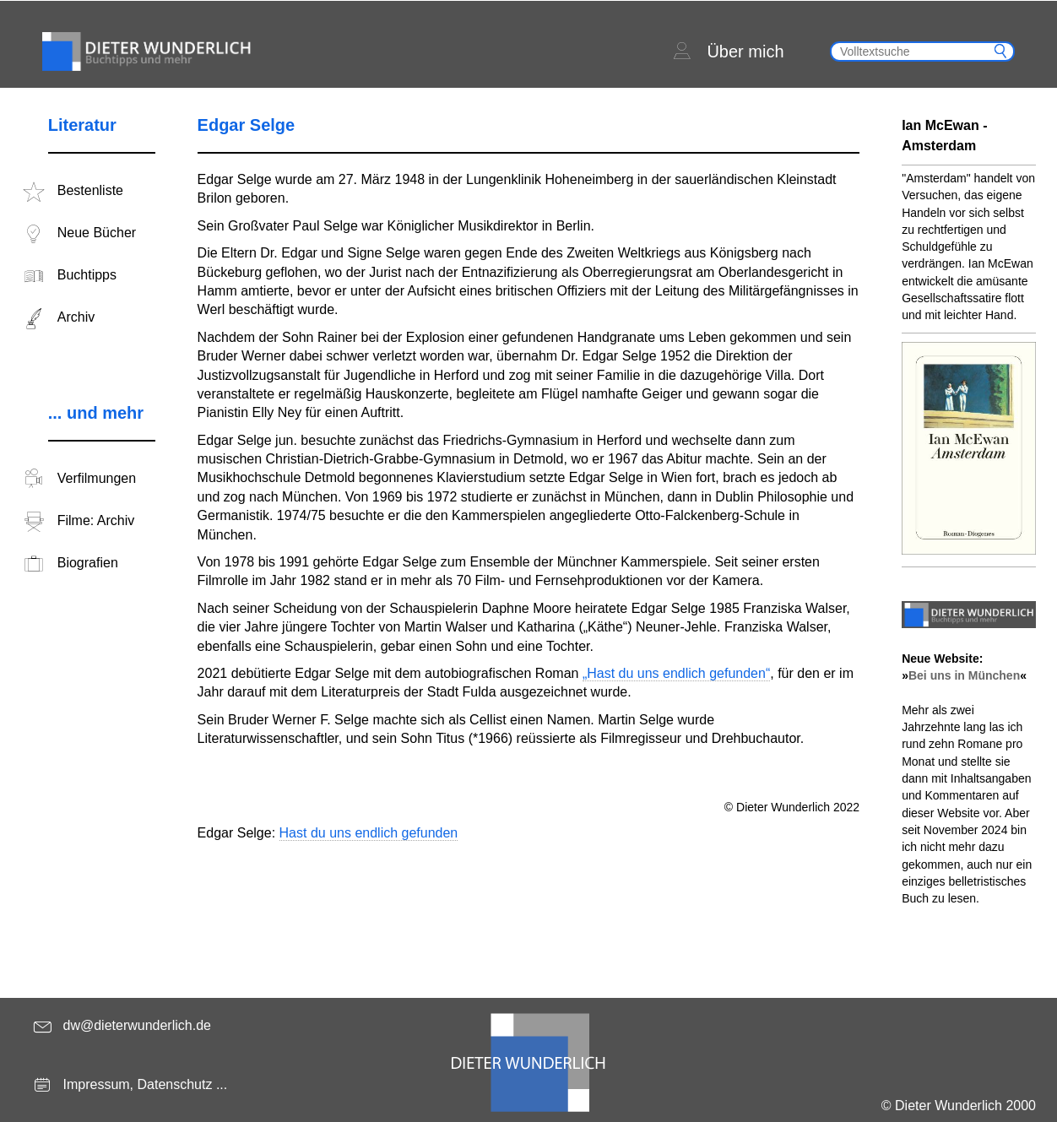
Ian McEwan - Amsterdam (944, 135)
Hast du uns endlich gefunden (368, 833)
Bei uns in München (964, 675)
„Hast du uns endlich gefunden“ (676, 673)
